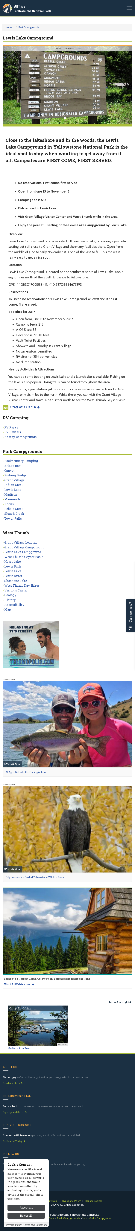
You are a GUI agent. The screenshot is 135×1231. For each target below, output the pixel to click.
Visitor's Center (16, 590)
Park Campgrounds (29, 27)
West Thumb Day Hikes (22, 585)
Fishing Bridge (15, 475)
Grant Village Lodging (21, 542)
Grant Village (14, 480)
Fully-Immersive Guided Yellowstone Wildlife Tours (35, 877)
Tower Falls (13, 518)
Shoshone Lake (15, 581)
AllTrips (19, 6)
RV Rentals (12, 432)
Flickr (78, 49)
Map (7, 609)
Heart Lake (12, 561)
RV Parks (11, 427)
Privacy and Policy (71, 1200)
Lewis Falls (12, 566)
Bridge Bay (12, 466)
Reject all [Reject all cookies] (26, 1215)
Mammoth (12, 499)
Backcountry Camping (21, 461)
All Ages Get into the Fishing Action (26, 772)
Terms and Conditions (35, 1224)
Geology (10, 595)
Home (9, 27)
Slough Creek (14, 513)
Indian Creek (14, 485)
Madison (10, 494)
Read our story (13, 1083)
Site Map (52, 1200)
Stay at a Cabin (25, 407)
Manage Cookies (93, 1200)
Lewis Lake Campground (22, 552)
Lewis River (13, 576)
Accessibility (14, 605)
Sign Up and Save (15, 1112)
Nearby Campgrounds (20, 437)
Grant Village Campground (24, 547)
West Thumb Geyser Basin (24, 557)
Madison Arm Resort (20, 1048)
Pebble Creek (14, 509)
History (10, 600)
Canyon (10, 470)
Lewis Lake (12, 490)
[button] (12, 85)
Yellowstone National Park (32, 11)
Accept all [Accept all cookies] (26, 1207)
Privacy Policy (14, 1224)
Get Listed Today (14, 1141)
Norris (9, 504)
